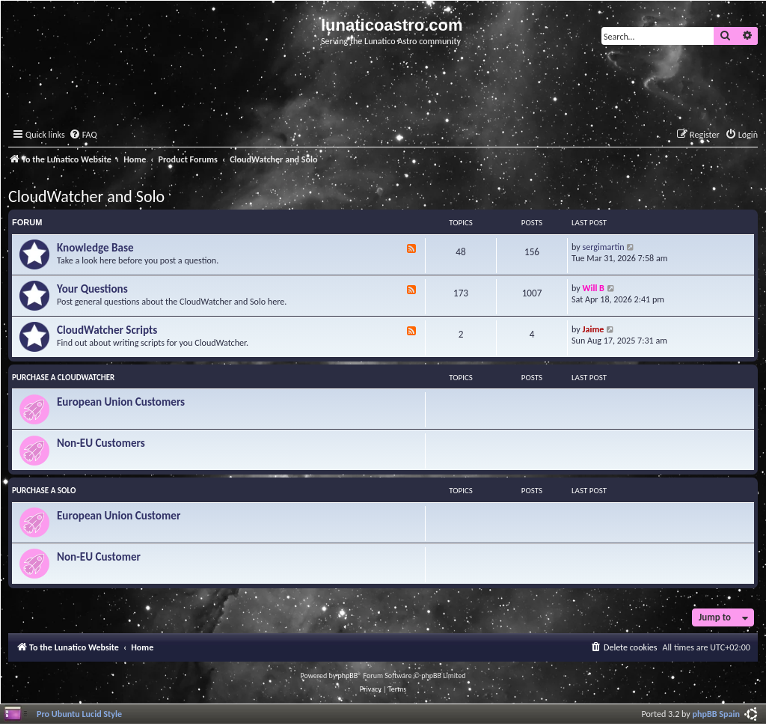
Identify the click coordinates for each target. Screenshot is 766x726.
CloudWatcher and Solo (86, 196)
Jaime (593, 329)
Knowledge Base (95, 247)
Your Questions (92, 289)
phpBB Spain (716, 713)
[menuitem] (83, 135)
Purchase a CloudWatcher (63, 377)
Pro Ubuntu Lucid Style (79, 713)
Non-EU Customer (99, 557)
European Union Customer (118, 515)
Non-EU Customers (101, 443)
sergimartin (604, 246)
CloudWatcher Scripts (107, 330)
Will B (593, 287)
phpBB (348, 675)
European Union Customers (121, 402)
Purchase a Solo (44, 490)
